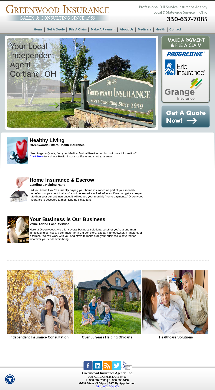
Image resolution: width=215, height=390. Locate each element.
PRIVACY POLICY (107, 386)
